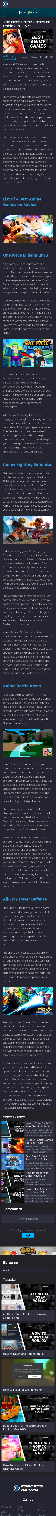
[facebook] (41, 57)
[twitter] (46, 57)
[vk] (51, 57)
